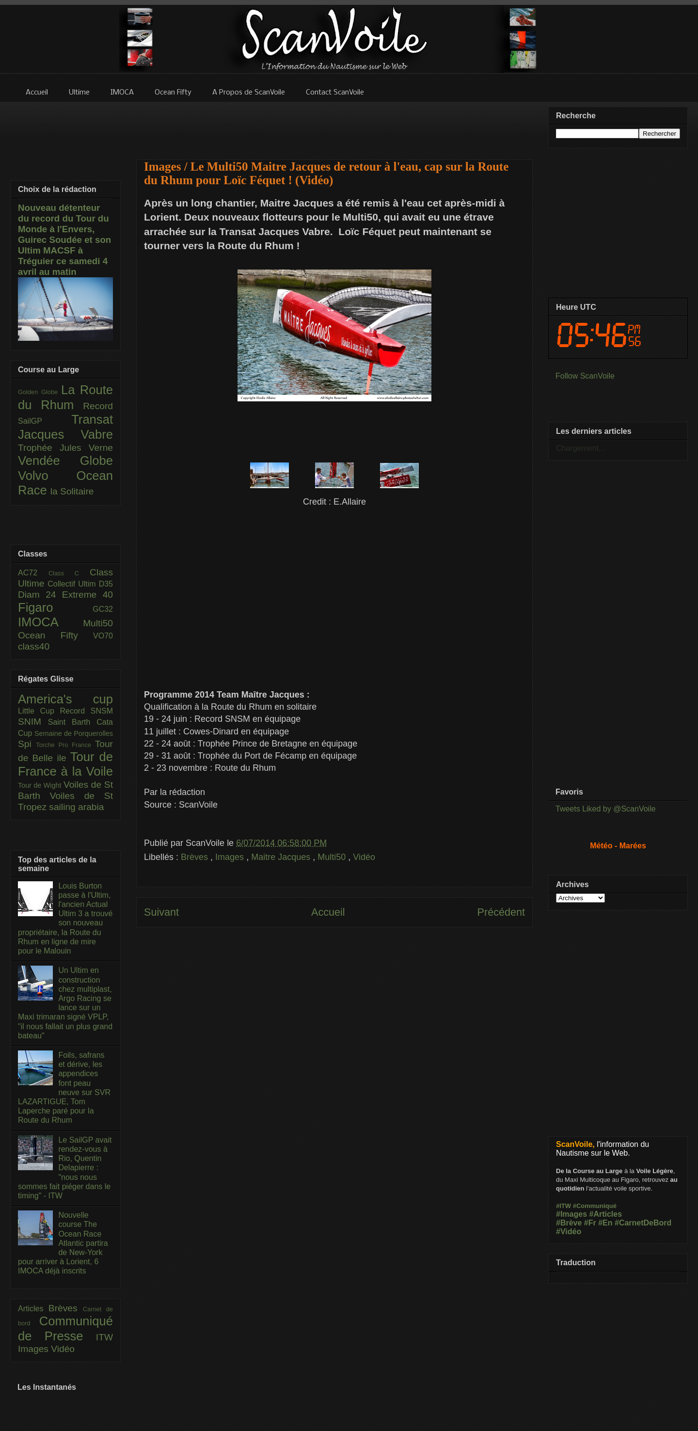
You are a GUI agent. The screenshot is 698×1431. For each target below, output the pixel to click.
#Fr (590, 1223)
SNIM (33, 721)
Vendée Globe (65, 460)
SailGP (44, 421)
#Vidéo (568, 1231)
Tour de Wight (40, 785)
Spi (27, 744)
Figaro (55, 607)
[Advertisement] (334, 124)
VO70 (103, 636)
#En (605, 1223)
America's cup (65, 699)
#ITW (563, 1205)
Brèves (195, 857)
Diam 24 (40, 594)
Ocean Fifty (55, 635)
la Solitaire (72, 491)
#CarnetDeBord (643, 1223)
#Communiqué (595, 1205)
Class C (69, 573)
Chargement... (580, 448)
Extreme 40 (87, 594)
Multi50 (332, 857)
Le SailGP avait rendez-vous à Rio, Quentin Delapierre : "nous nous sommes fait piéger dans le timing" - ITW (64, 1168)
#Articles (605, 1214)
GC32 (103, 609)
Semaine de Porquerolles (73, 733)
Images (230, 857)
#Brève (569, 1223)
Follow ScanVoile (585, 376)
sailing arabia (76, 807)
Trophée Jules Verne (65, 448)
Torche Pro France (65, 744)
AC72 (33, 573)
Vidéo (364, 857)
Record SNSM (86, 711)
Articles (33, 1308)
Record (98, 406)
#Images (571, 1214)
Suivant (161, 912)
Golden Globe (39, 392)
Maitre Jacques (282, 857)
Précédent (501, 912)
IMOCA (50, 622)
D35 (106, 584)
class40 (33, 646)
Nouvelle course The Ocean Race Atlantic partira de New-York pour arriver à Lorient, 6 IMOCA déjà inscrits (63, 1243)
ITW (104, 1337)
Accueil (328, 912)
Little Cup (39, 711)
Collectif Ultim (73, 584)
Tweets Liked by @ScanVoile (605, 809)
